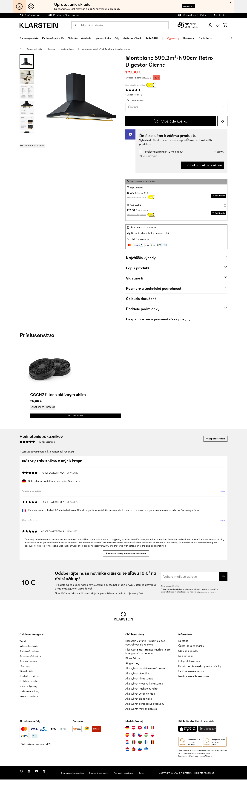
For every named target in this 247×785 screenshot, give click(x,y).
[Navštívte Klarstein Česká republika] (140, 740)
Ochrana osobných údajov (172, 591)
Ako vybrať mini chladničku (141, 714)
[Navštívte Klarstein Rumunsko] (133, 748)
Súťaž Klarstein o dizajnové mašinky (199, 671)
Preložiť (220, 498)
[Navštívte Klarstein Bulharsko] (140, 748)
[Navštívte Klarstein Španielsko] (127, 740)
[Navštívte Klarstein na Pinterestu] (53, 778)
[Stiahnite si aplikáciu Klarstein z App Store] (187, 734)
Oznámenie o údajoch (191, 676)
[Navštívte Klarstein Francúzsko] (146, 733)
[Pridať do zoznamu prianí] (222, 121)
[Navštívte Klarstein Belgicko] (152, 748)
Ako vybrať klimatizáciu (139, 684)
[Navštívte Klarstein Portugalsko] (133, 755)
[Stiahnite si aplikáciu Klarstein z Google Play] (207, 734)
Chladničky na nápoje (32, 681)
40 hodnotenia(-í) (133, 94)
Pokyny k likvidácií (189, 666)
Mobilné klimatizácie (32, 651)
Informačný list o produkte (135, 85)
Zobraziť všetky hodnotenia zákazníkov (127, 558)
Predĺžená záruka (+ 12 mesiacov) (163, 151)
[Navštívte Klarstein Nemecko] (127, 733)
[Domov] (24, 49)
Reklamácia (185, 661)
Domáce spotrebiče (37, 49)
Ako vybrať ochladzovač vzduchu (144, 709)
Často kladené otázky (194, 15)
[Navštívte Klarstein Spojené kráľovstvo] (133, 740)
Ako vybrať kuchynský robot (141, 694)
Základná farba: (134, 100)
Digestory (57, 49)
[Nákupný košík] (225, 25)
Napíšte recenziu (212, 444)
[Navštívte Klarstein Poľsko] (152, 740)
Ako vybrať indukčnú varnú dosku (145, 674)
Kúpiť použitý (137, 204)
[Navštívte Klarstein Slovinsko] (140, 755)
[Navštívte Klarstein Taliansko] (152, 733)
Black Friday (132, 664)
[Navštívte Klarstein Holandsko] (127, 755)
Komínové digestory (78, 49)
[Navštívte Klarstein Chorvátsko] (127, 748)
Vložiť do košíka (171, 121)
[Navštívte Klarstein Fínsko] (146, 748)
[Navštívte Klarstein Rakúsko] (133, 733)
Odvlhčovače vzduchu (32, 656)
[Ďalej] (231, 38)
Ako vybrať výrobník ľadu (140, 699)
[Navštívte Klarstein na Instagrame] (23, 778)
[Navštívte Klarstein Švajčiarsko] (140, 733)
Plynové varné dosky (31, 701)
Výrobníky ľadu (28, 676)
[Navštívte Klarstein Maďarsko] (146, 740)
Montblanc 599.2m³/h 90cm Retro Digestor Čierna (117, 49)
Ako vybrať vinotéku (137, 679)
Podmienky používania (188, 761)
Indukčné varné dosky (32, 696)
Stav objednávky (188, 656)
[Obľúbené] (217, 25)
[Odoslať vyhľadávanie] (75, 25)
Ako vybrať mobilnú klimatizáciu (144, 689)
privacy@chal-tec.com (209, 597)
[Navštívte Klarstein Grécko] (146, 755)
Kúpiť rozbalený (138, 187)
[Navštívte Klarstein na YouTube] (43, 778)
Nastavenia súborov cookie (194, 681)
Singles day (132, 669)
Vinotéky (25, 646)
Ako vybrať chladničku (138, 704)
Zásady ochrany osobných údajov (200, 759)
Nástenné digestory (31, 691)
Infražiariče (26, 671)
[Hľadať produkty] (120, 25)
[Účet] (210, 25)
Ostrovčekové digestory (34, 661)
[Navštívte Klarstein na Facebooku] (33, 778)
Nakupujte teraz (183, 6)
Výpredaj (216, 38)
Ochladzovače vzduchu (33, 686)
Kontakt (223, 15)
